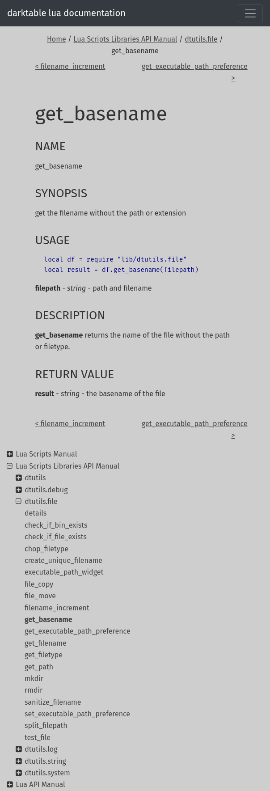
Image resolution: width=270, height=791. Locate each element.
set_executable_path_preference (77, 714)
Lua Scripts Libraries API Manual (125, 39)
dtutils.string (45, 761)
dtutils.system (47, 773)
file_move (40, 596)
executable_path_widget (64, 572)
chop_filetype (46, 549)
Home (56, 39)
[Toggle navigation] (250, 13)
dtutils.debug (46, 490)
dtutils (35, 478)
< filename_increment (70, 66)
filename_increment (57, 608)
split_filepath (46, 725)
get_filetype (44, 655)
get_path (39, 667)
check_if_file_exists (56, 537)
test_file (38, 737)
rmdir (33, 690)
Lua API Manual (40, 784)
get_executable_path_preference (78, 631)
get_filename (46, 643)
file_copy (39, 584)
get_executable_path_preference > (188, 72)
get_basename (48, 619)
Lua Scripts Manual (46, 454)
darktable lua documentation (66, 13)
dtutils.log (41, 749)
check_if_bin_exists (56, 525)
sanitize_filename (53, 702)
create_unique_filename (63, 560)
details (35, 513)
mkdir (34, 678)
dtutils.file (201, 39)
